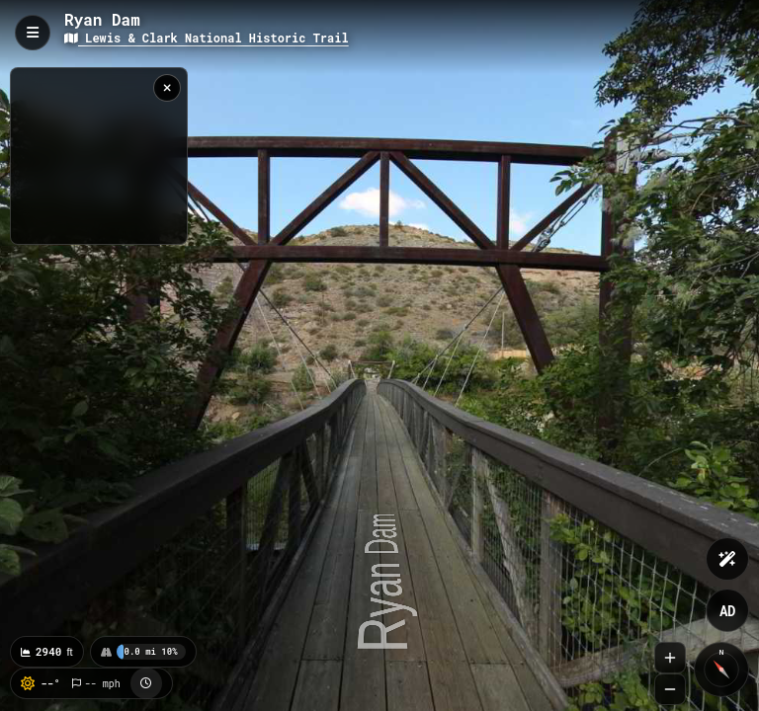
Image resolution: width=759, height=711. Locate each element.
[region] (99, 156)
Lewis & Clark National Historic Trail (206, 37)
